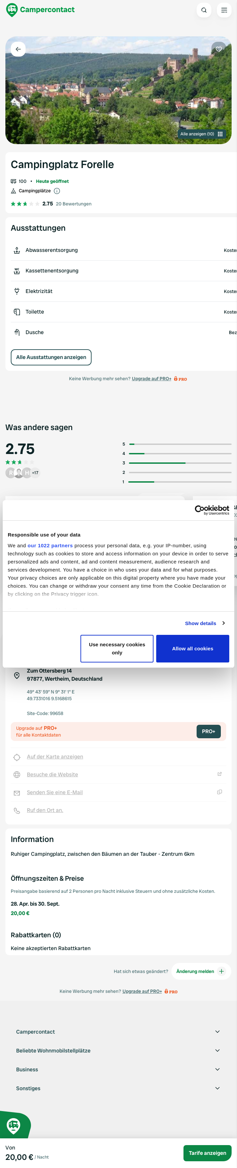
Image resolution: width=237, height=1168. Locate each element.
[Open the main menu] (224, 10)
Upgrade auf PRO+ (151, 379)
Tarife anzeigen (207, 1153)
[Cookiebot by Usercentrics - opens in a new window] (199, 510)
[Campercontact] (40, 10)
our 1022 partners (50, 545)
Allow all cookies (192, 648)
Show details (200, 623)
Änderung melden (201, 971)
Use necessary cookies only (117, 648)
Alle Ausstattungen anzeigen (51, 357)
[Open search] (204, 10)
